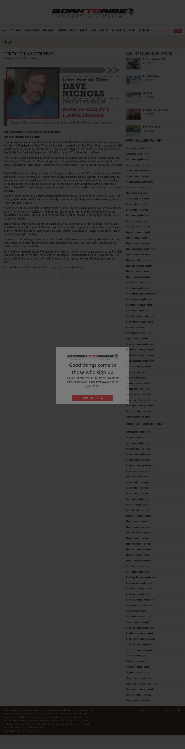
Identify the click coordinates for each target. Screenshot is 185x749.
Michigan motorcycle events (138, 254)
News (93, 30)
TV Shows (16, 30)
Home (4, 30)
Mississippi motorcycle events (139, 265)
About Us (142, 710)
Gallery (158, 710)
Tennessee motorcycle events (139, 366)
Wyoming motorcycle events (138, 416)
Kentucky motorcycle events (138, 226)
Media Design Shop (44, 730)
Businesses (118, 30)
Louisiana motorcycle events (138, 232)
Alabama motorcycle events (138, 148)
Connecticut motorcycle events (139, 181)
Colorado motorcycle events (138, 176)
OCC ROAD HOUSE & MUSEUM (155, 109)
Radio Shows (32, 30)
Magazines (49, 30)
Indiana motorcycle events (137, 215)
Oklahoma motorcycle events (138, 332)
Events (83, 30)
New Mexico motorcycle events (139, 304)
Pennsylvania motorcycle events (140, 343)
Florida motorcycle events (137, 192)
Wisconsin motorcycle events (138, 411)
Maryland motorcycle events (138, 243)
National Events (67, 30)
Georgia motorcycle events (137, 198)
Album (167, 710)
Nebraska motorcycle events (138, 282)
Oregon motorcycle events (137, 338)
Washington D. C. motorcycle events (141, 399)
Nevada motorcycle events (137, 288)
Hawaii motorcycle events (137, 203)
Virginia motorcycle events (137, 388)
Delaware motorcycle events (138, 187)
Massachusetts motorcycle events (140, 248)
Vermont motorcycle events (138, 383)
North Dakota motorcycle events (140, 321)
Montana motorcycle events (138, 276)
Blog (37, 58)
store (132, 30)
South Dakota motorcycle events (140, 360)
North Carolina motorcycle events (140, 315)
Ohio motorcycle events (136, 327)
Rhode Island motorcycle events (140, 349)
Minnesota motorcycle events (138, 259)
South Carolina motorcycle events (140, 355)
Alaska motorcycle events (137, 153)
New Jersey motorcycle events (139, 299)
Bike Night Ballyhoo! (151, 75)
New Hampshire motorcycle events (141, 293)
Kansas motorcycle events (137, 220)
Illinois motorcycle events (137, 209)
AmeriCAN (147, 92)
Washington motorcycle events (139, 394)
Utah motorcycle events (136, 377)
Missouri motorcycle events (138, 271)
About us (144, 30)
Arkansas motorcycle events (138, 164)
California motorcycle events (138, 170)
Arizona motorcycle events (137, 159)
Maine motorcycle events (137, 237)
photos (104, 30)
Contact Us (177, 710)
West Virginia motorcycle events (140, 405)
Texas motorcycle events (136, 371)
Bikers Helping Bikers (152, 126)
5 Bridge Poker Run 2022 (154, 59)
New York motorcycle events (138, 310)
